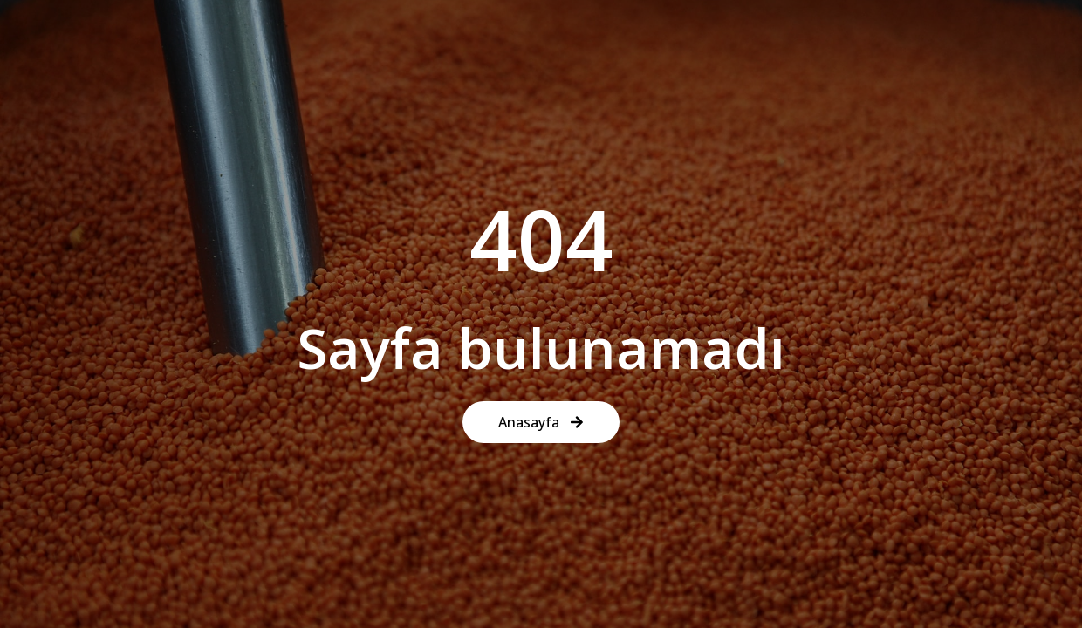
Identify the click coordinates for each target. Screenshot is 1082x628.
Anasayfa (541, 422)
